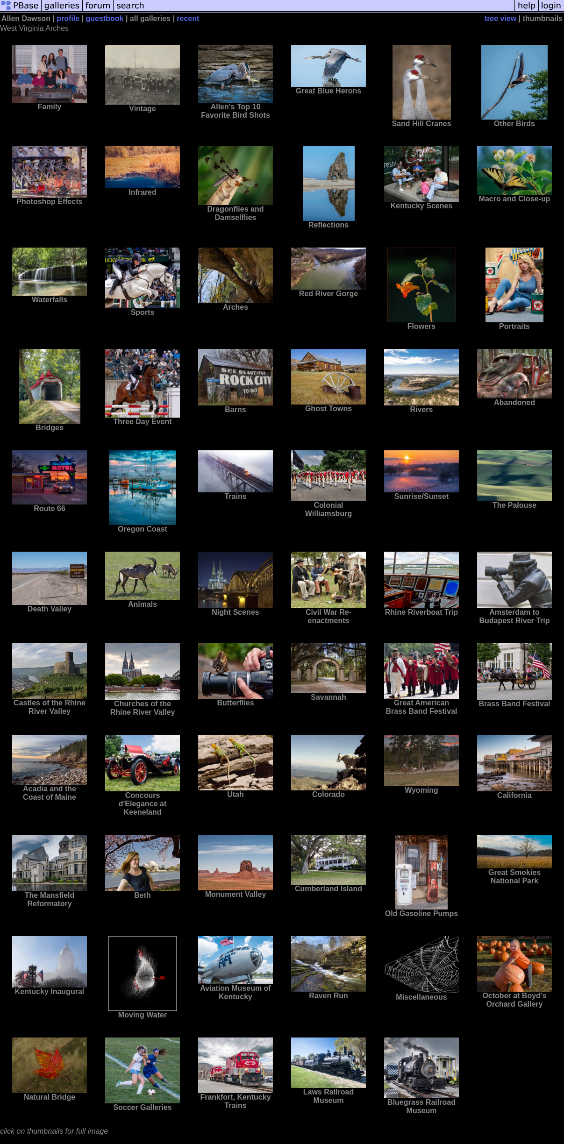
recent (188, 18)
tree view (500, 18)
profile (68, 18)
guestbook (105, 18)
